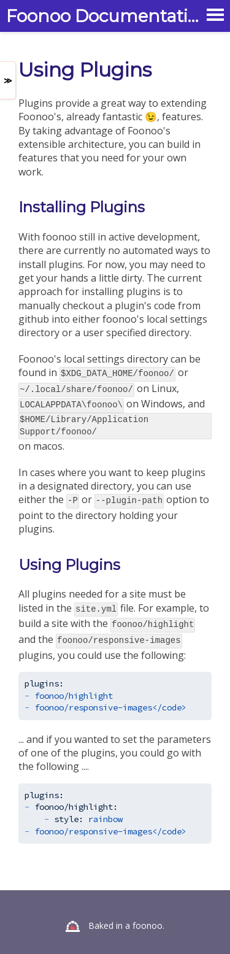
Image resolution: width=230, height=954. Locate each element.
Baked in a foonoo (125, 917)
